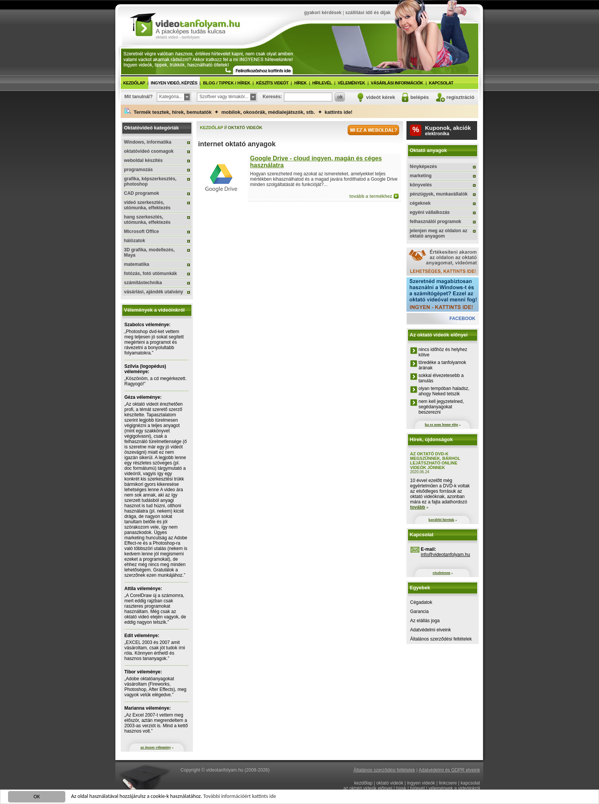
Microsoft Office (141, 231)
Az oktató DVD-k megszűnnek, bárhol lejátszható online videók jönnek (435, 460)
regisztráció (460, 97)
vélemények (351, 83)
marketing (421, 175)
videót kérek (380, 97)
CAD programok (141, 193)
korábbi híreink (441, 520)
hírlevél (322, 83)
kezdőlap (134, 83)
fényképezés (423, 166)
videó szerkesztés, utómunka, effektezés (147, 205)
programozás (138, 169)
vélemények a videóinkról (454, 788)
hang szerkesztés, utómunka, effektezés (147, 219)
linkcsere (448, 783)
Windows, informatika (148, 142)
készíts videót (272, 83)
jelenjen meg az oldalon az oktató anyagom (439, 233)
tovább (417, 507)
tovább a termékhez (370, 196)
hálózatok (134, 240)
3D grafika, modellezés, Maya (149, 252)
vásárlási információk (397, 83)
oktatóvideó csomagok (149, 151)
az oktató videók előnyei (367, 788)
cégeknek (420, 203)
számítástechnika (143, 282)
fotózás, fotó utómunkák (150, 273)
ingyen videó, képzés (174, 83)
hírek (300, 83)
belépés (419, 97)
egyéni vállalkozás (430, 212)
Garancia (419, 611)
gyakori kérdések (323, 12)
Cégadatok (421, 602)
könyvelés (421, 185)
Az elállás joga (425, 620)
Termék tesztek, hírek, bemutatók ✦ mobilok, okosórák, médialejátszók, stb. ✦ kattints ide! (239, 111)
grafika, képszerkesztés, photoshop (150, 181)
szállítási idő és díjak (368, 12)
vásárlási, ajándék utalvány (153, 291)
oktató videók (389, 783)
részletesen (441, 573)
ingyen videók (421, 783)
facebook (462, 318)
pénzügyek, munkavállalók (439, 194)
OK (37, 797)
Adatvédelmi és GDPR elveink (449, 770)
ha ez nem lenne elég (441, 424)
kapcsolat (441, 83)
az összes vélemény (156, 747)
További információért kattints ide (239, 797)
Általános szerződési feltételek (441, 639)
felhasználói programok (435, 221)
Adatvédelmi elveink (430, 630)
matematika (136, 264)
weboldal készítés (143, 160)
